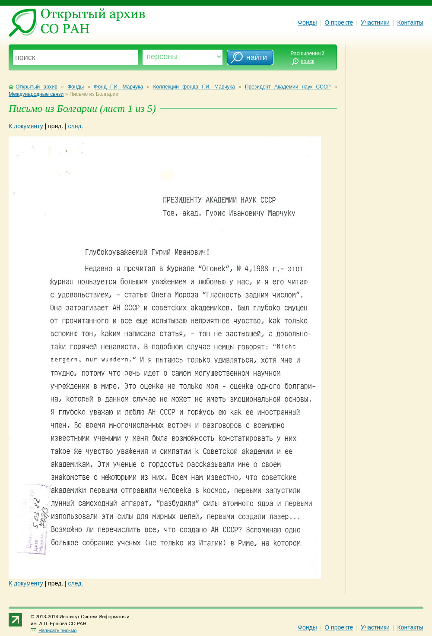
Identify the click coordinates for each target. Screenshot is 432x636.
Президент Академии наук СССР (287, 87)
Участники (375, 22)
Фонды (307, 22)
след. (75, 126)
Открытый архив (33, 87)
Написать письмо (53, 630)
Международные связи (36, 94)
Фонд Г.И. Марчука (118, 87)
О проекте (338, 22)
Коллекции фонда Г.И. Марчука (194, 87)
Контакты (410, 22)
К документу (26, 126)
